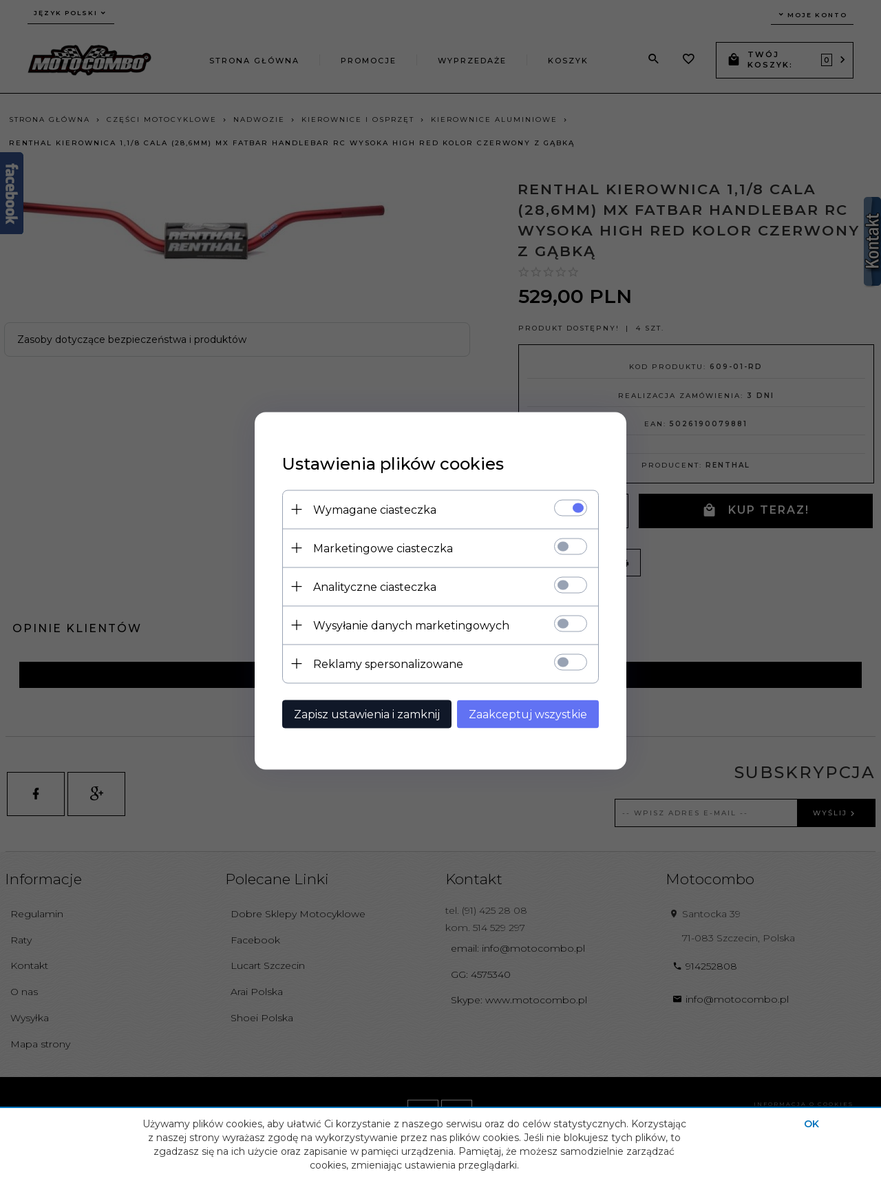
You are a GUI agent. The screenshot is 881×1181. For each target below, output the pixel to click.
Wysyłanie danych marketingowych (411, 624)
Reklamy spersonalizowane (388, 663)
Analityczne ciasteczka (374, 586)
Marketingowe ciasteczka (383, 547)
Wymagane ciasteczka (374, 509)
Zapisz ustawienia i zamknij (367, 713)
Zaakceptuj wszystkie (528, 713)
